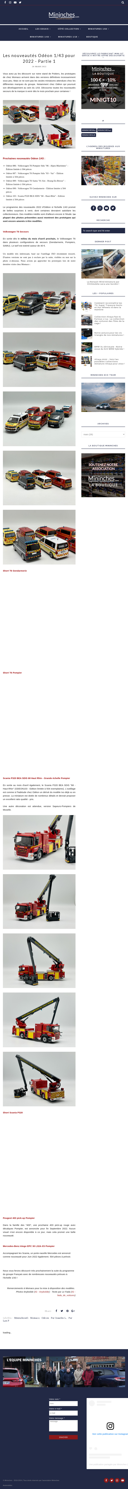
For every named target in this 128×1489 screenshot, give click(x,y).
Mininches (8, 1480)
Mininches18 (88, 135)
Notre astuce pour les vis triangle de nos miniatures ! (109, 334)
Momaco (35, 1318)
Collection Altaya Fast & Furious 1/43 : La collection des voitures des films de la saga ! (109, 320)
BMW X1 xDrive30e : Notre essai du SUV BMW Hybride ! (109, 348)
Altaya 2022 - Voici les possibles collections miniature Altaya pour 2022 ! (109, 361)
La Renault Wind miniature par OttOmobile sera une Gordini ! (103, 283)
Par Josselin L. (59, 1318)
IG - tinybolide (42, 1291)
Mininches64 (89, 130)
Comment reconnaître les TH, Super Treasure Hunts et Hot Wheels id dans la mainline (108, 306)
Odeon (45, 1318)
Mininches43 (21, 1318)
